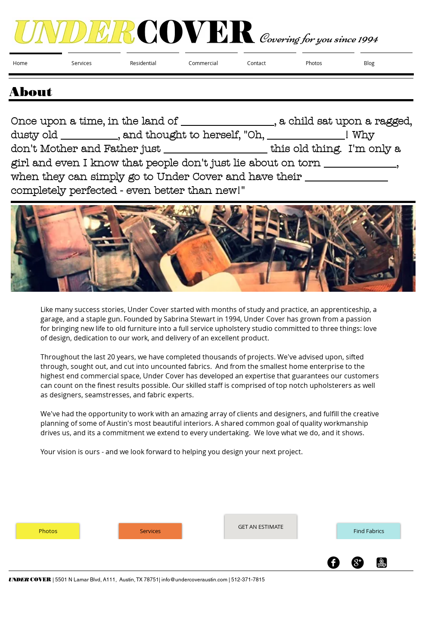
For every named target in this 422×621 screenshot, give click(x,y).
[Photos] (47, 531)
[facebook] (333, 562)
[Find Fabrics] (368, 531)
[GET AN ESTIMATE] (261, 527)
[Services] (150, 531)
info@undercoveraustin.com (194, 580)
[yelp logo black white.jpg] (381, 562)
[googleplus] (357, 562)
